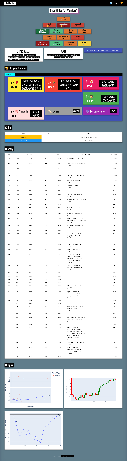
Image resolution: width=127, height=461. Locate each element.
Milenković (70, 42)
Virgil (49, 24)
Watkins (49, 36)
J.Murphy (85, 30)
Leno (63, 18)
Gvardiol (56, 42)
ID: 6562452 (116, 50)
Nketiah (77, 36)
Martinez (42, 42)
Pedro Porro (63, 24)
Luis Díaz (70, 30)
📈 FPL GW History (103, 50)
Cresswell (78, 24)
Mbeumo (56, 30)
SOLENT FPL (9, 74)
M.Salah (41, 30)
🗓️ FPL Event (91, 50)
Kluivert (84, 42)
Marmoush (62, 36)
